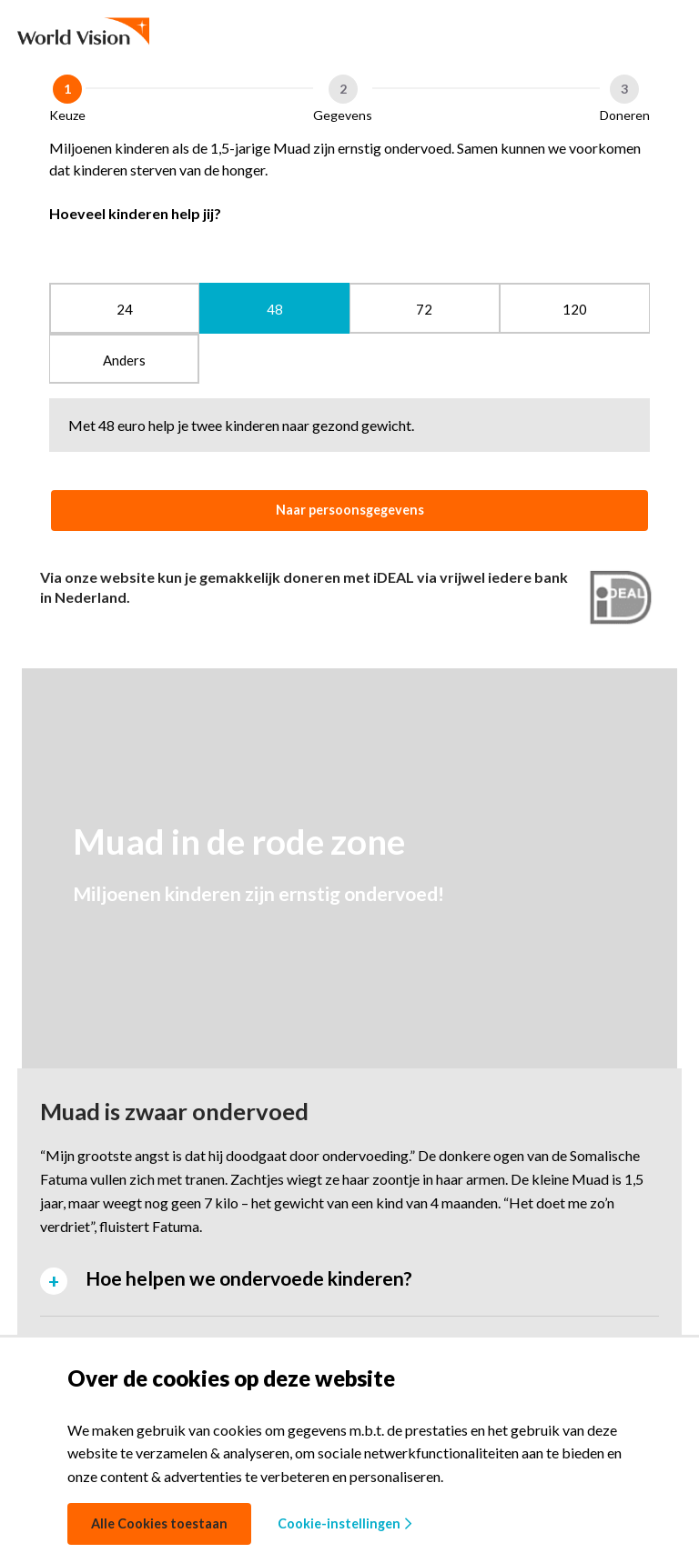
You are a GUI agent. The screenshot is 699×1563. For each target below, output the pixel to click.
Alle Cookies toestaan (159, 1523)
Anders (124, 360)
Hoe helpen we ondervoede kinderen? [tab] (249, 1278)
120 (574, 309)
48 (275, 309)
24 (124, 309)
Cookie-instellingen (344, 1523)
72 (424, 309)
